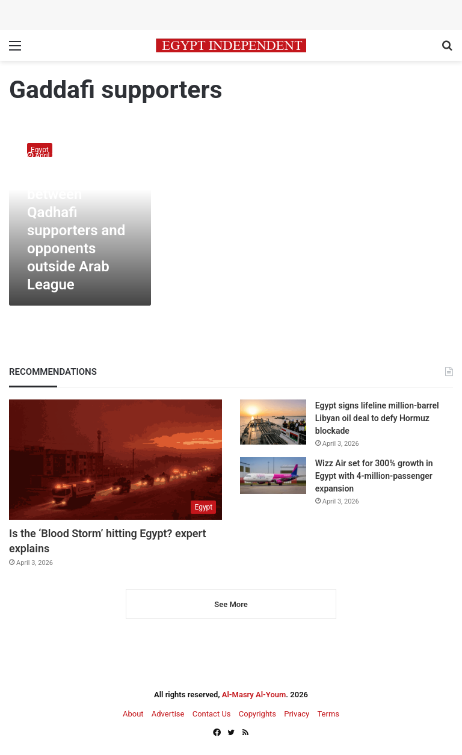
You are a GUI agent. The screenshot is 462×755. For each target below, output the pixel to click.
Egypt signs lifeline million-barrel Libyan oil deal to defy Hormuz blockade (377, 418)
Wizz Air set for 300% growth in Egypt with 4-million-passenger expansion (374, 475)
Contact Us (211, 713)
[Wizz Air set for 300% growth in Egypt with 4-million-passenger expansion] (273, 475)
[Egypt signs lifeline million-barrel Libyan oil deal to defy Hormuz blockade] (273, 422)
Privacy (296, 713)
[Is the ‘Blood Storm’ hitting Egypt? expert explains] (115, 459)
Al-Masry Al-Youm (254, 694)
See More (230, 604)
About (133, 713)
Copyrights (257, 713)
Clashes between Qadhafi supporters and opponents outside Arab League (76, 230)
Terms (328, 713)
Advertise (168, 713)
